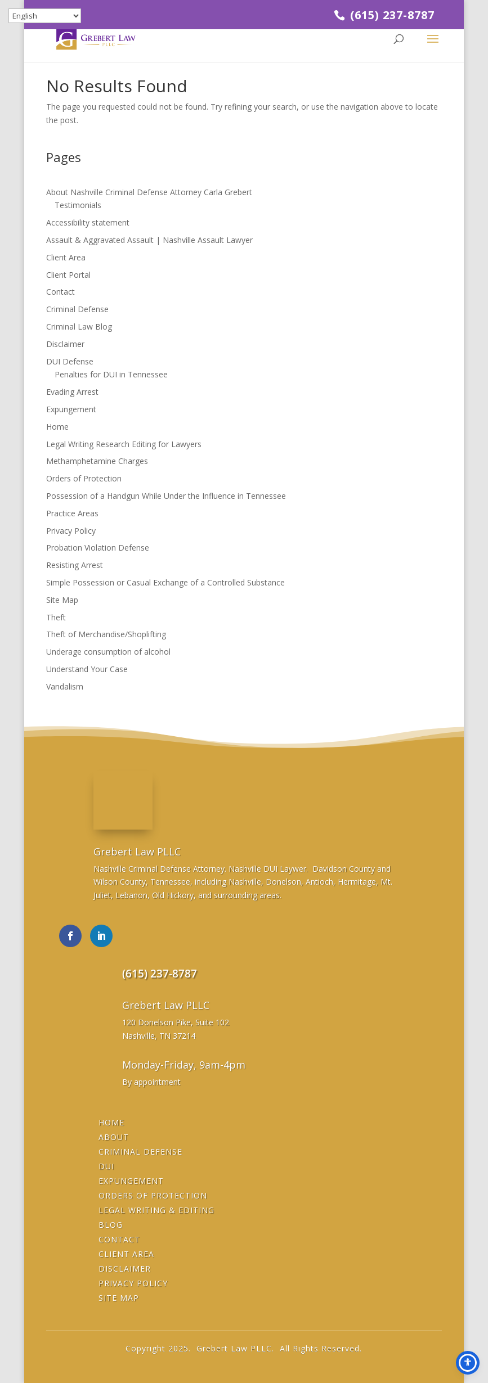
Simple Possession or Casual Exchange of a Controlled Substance (165, 582)
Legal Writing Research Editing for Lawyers (124, 444)
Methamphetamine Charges (97, 461)
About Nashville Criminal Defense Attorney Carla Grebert (149, 192)
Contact (60, 291)
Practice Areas (72, 513)
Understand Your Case (87, 669)
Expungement (71, 409)
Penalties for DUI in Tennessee (111, 374)
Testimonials (78, 205)
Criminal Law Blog (79, 326)
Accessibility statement (87, 222)
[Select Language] (44, 15)
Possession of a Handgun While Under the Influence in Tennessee (166, 495)
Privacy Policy (71, 530)
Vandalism (64, 686)
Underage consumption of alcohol (108, 651)
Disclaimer (65, 344)
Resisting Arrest (74, 565)
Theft (56, 617)
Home (57, 426)
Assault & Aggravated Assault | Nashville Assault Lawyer (149, 240)
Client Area (66, 257)
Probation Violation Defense (97, 547)
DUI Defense (69, 361)
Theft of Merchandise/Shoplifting (106, 634)
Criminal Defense (77, 309)
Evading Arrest (72, 391)
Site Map (62, 599)
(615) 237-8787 (391, 14)
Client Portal (68, 274)
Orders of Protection (84, 478)
